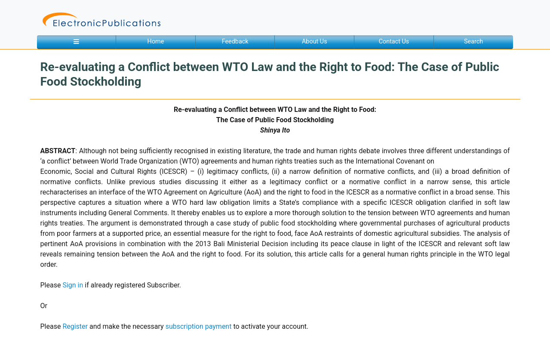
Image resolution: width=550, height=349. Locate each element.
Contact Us (394, 41)
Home (155, 41)
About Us (314, 41)
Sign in (72, 285)
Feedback (235, 41)
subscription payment (199, 326)
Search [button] (473, 41)
